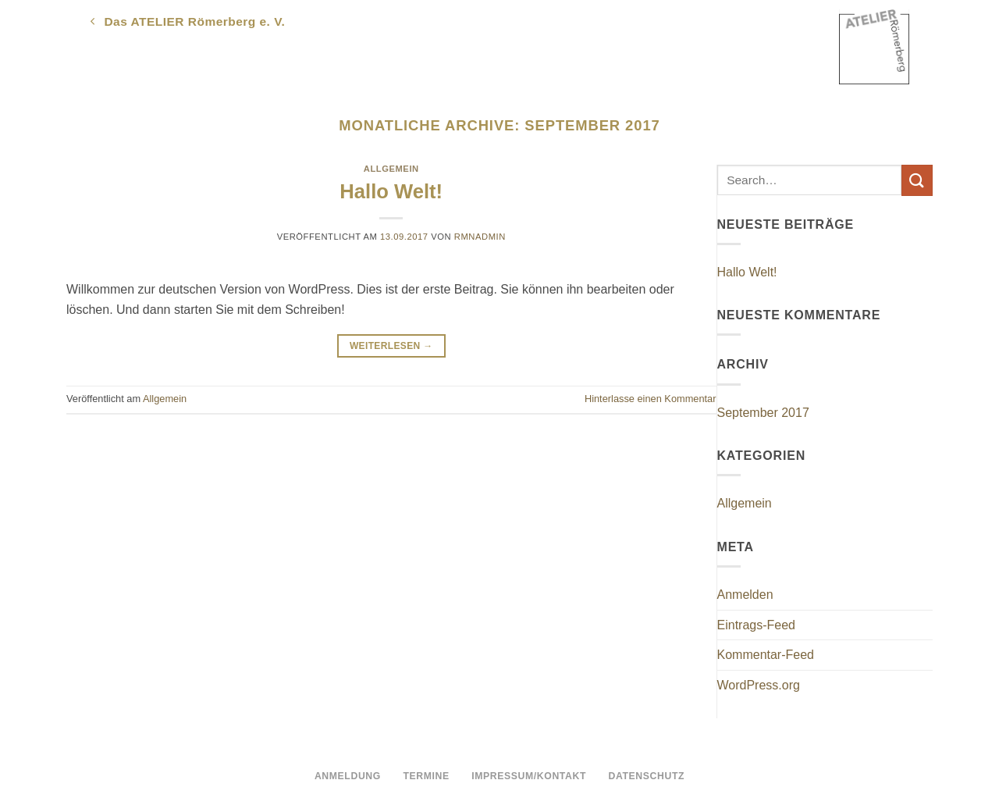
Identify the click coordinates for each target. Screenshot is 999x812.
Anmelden (745, 594)
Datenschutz (647, 776)
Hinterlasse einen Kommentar (650, 398)
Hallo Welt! (391, 191)
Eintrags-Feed (756, 625)
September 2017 (763, 412)
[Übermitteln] (917, 180)
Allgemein (391, 168)
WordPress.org (758, 685)
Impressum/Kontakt (528, 776)
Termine (426, 776)
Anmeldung (348, 776)
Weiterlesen (391, 346)
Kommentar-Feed (766, 654)
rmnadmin (480, 236)
